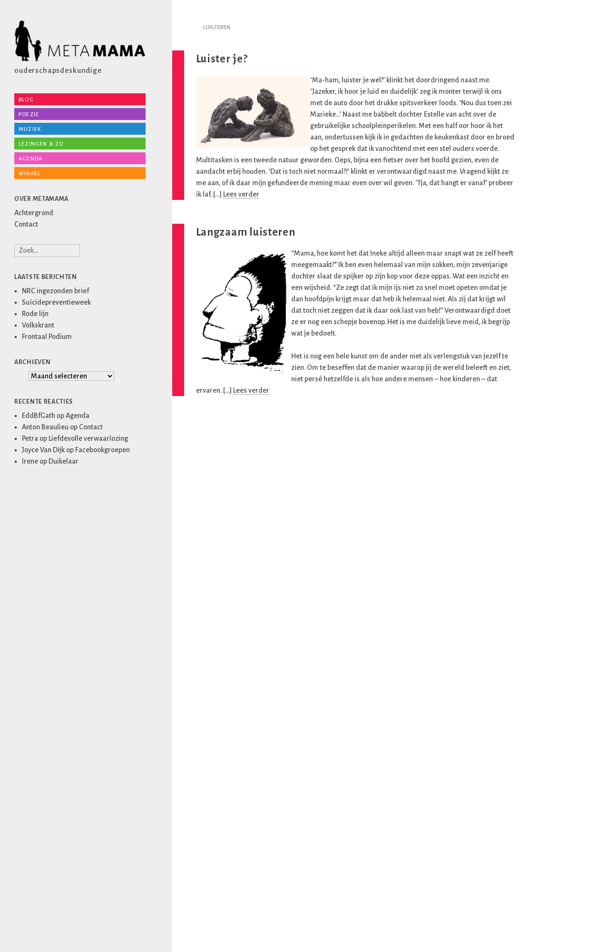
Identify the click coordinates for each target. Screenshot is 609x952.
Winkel (29, 173)
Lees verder (241, 194)
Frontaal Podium (47, 336)
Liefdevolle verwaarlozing (88, 438)
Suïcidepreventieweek (56, 302)
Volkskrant (38, 325)
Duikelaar (64, 461)
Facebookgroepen (102, 450)
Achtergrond (33, 213)
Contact (26, 224)
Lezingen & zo (41, 144)
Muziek (30, 129)
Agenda (30, 158)
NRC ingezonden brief (55, 291)
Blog (26, 99)
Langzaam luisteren (245, 232)
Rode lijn (35, 313)
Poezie (29, 114)
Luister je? (222, 59)
